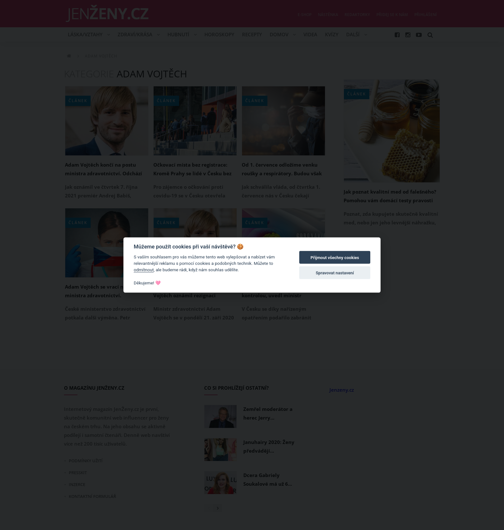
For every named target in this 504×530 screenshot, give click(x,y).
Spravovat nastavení (335, 273)
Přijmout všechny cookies (334, 257)
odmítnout (144, 269)
